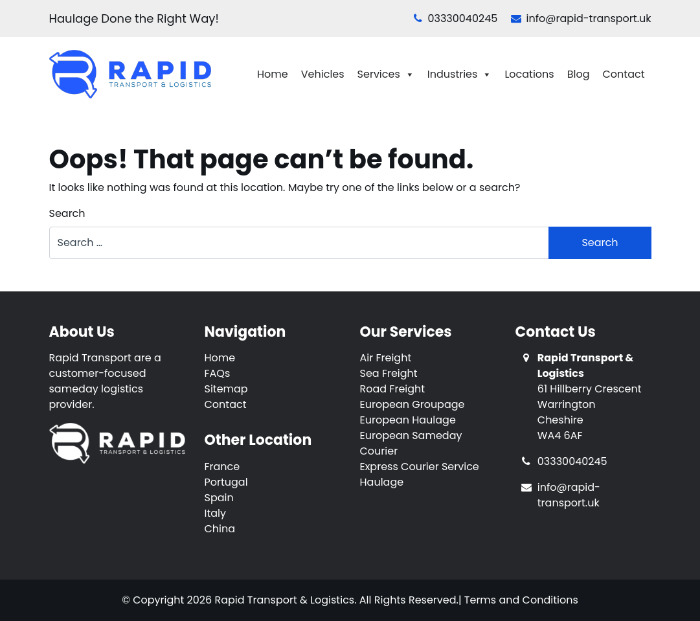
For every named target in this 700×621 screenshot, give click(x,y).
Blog (578, 74)
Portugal (226, 482)
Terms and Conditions (521, 600)
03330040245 (455, 18)
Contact (623, 74)
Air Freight (386, 357)
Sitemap (226, 388)
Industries (459, 74)
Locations (529, 74)
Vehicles (322, 74)
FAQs (218, 373)
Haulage (382, 482)
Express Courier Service (419, 466)
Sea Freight (389, 373)
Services (385, 74)
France (222, 466)
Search (67, 213)
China (220, 528)
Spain (219, 497)
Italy (216, 513)
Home (272, 74)
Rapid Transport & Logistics (284, 600)
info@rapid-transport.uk (581, 18)
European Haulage (408, 419)
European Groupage (412, 404)
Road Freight (392, 388)
